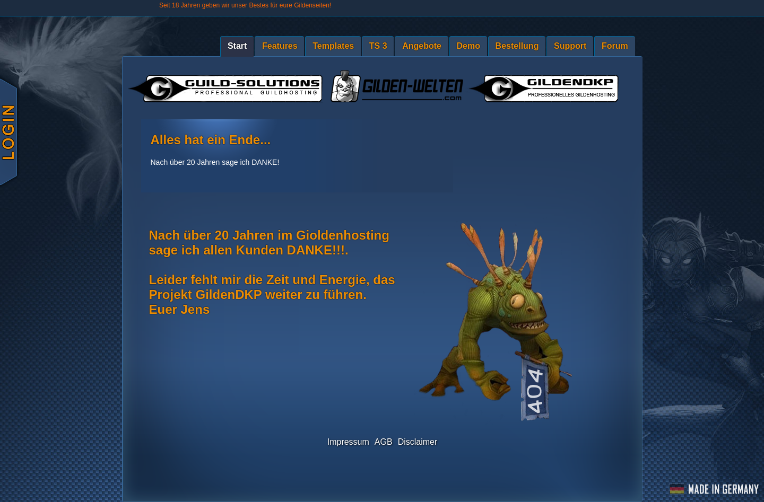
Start (237, 45)
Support (570, 45)
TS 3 (378, 45)
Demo (468, 45)
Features (280, 45)
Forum (615, 45)
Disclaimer (418, 441)
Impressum (348, 441)
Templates (333, 45)
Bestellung (517, 45)
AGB (384, 441)
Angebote (421, 45)
